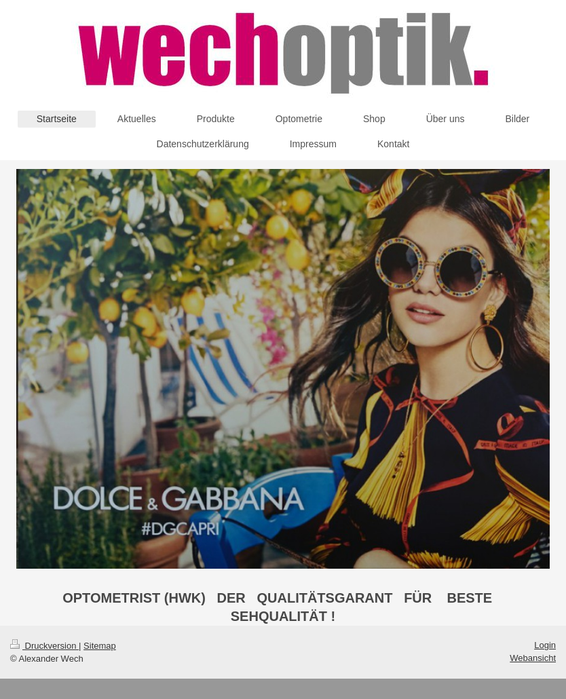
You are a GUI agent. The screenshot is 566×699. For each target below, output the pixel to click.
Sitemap (99, 646)
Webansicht (533, 658)
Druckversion (44, 646)
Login (545, 645)
